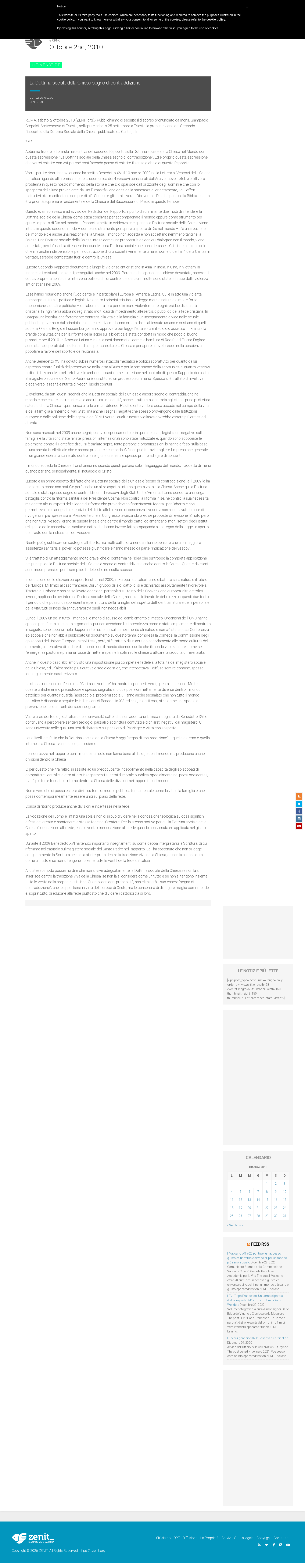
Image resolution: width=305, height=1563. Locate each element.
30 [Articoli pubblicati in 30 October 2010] (275, 1216)
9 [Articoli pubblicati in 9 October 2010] (276, 1191)
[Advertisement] (258, 932)
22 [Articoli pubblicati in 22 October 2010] (267, 1207)
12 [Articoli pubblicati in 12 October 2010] (240, 1199)
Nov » (239, 1225)
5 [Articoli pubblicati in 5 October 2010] (240, 1191)
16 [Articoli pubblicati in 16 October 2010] (275, 1199)
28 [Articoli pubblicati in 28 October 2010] (258, 1216)
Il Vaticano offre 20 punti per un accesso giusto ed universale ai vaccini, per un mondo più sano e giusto (257, 1258)
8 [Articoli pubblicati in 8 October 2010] (267, 1191)
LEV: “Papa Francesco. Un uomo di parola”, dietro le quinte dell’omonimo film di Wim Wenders (256, 1300)
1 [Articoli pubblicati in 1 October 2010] (267, 1183)
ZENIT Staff (37, 102)
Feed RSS (260, 1244)
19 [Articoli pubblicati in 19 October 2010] (240, 1207)
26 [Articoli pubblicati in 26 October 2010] (240, 1216)
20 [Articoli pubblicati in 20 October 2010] (249, 1207)
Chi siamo (163, 1538)
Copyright (263, 1538)
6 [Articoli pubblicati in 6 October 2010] (249, 1191)
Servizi (226, 1538)
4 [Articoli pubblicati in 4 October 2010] (232, 1191)
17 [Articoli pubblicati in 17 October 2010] (284, 1199)
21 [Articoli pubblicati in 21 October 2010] (258, 1207)
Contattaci (281, 1538)
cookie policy (216, 19)
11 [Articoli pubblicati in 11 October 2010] (231, 1199)
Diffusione (190, 1538)
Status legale (244, 1538)
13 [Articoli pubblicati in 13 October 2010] (249, 1199)
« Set (230, 1225)
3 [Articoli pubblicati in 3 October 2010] (285, 1183)
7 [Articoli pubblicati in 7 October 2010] (258, 1191)
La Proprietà (209, 1538)
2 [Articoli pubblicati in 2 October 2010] (276, 1183)
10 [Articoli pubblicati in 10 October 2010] (284, 1191)
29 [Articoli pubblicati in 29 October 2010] (267, 1216)
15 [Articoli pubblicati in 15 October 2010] (267, 1199)
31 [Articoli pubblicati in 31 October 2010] (284, 1216)
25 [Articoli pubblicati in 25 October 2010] (231, 1216)
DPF (177, 1538)
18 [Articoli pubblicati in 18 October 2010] (231, 1207)
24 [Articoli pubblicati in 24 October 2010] (284, 1207)
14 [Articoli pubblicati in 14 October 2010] (258, 1199)
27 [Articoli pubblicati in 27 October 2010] (249, 1216)
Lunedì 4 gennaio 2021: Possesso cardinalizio (257, 1338)
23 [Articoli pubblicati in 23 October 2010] (275, 1207)
